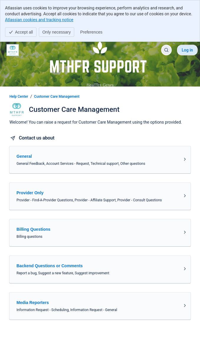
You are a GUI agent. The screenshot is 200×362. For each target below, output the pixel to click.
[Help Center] (13, 50)
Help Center (18, 96)
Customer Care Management (57, 96)
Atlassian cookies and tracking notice (39, 19)
